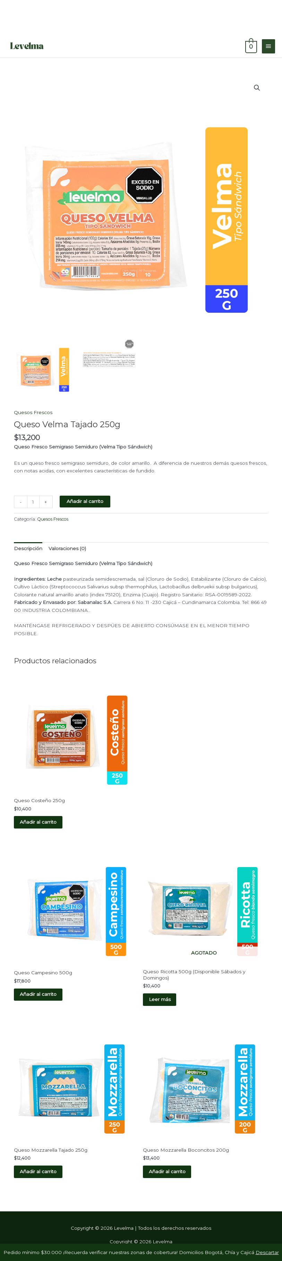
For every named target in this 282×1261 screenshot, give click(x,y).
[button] (257, 88)
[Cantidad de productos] (33, 502)
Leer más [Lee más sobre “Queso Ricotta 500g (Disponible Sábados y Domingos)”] (161, 1000)
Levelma (75, 46)
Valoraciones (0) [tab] (67, 548)
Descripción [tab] (28, 548)
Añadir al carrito (85, 501)
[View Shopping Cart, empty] (250, 46)
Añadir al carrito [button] (39, 822)
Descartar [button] (267, 1252)
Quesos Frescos (33, 412)
